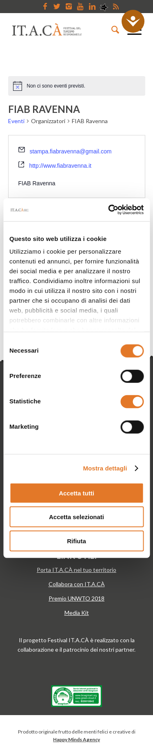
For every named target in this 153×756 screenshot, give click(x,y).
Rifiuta (76, 540)
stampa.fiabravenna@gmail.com (70, 151)
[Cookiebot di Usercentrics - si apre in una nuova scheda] (109, 210)
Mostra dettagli (105, 468)
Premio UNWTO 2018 (76, 598)
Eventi (16, 120)
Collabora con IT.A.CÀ (77, 583)
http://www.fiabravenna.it (60, 165)
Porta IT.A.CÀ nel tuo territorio (76, 569)
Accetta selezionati (76, 516)
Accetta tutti (76, 492)
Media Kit (76, 612)
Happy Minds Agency (76, 739)
